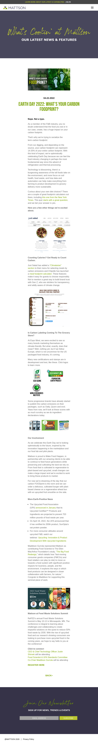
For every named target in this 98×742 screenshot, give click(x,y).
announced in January (46, 508)
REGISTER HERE (36, 665)
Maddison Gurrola (45, 660)
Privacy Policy (28, 739)
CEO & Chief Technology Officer (42, 652)
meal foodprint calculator (40, 274)
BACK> (49, 675)
